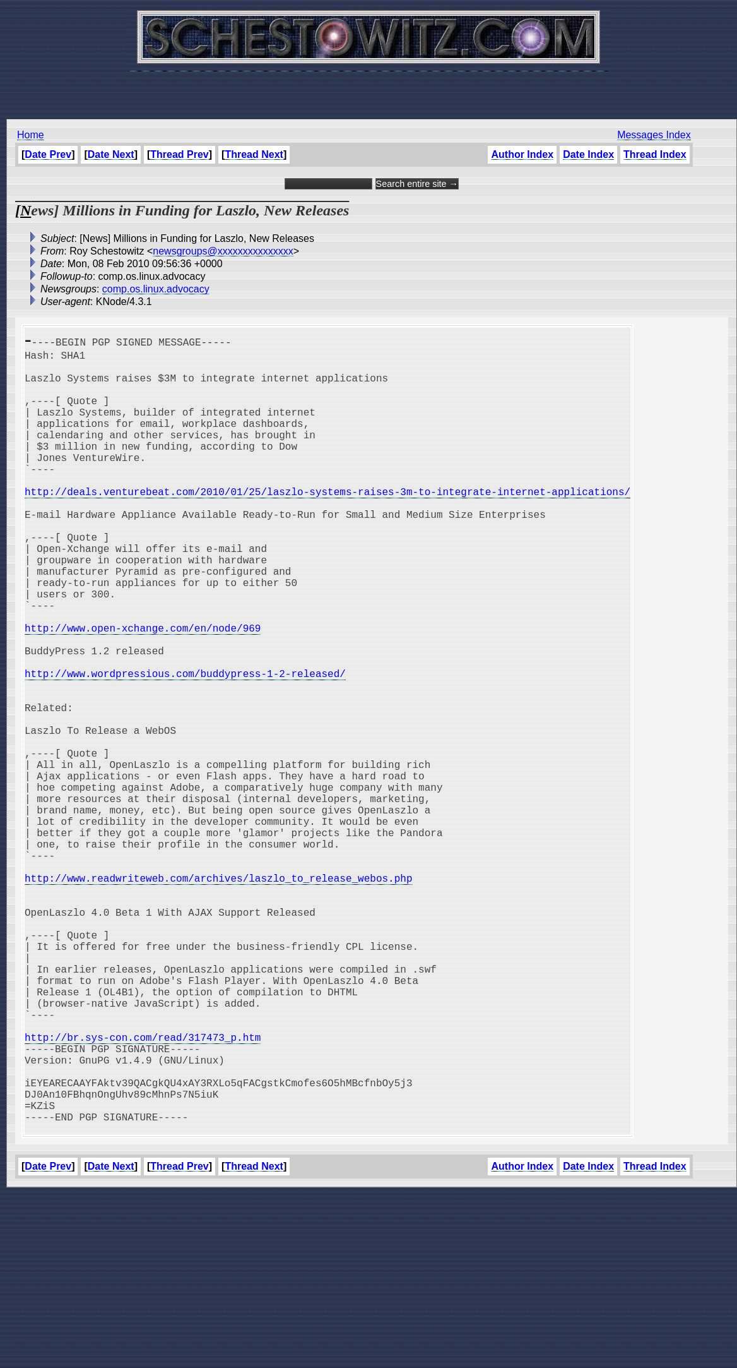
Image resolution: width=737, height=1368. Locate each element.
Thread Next (254, 154)
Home (30, 134)
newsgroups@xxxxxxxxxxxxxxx (223, 251)
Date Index (588, 154)
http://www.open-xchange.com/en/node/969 (143, 691)
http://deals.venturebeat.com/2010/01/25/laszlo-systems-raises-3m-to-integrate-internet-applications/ (327, 524)
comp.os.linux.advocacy (155, 289)
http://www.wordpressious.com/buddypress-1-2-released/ (185, 746)
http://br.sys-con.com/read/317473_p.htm (143, 1191)
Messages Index (654, 134)
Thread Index (655, 154)
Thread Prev (179, 154)
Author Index (522, 154)
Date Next (111, 154)
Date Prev (48, 154)
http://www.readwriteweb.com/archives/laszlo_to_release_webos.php (218, 997)
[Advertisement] (368, 88)
